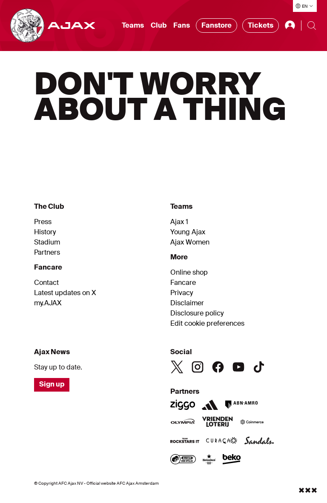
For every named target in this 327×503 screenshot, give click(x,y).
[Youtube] (238, 367)
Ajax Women (189, 242)
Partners (47, 252)
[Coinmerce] (252, 423)
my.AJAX (48, 303)
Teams (133, 25)
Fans (181, 25)
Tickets (260, 25)
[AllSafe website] (183, 460)
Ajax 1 (179, 222)
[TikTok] (259, 367)
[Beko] (232, 460)
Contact (46, 282)
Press (43, 222)
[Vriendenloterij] (217, 423)
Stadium (47, 242)
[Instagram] (197, 367)
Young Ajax (187, 232)
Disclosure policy (197, 313)
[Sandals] (259, 441)
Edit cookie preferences (207, 323)
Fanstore (216, 25)
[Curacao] (221, 441)
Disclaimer (187, 303)
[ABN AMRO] (241, 405)
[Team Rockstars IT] (184, 441)
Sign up (51, 384)
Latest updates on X (65, 293)
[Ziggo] (182, 405)
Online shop (189, 272)
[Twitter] (177, 367)
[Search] (312, 25)
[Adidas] (210, 405)
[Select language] (305, 6)
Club (158, 25)
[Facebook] (218, 367)
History (45, 232)
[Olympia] (182, 423)
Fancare (183, 282)
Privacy (181, 293)
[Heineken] (209, 460)
